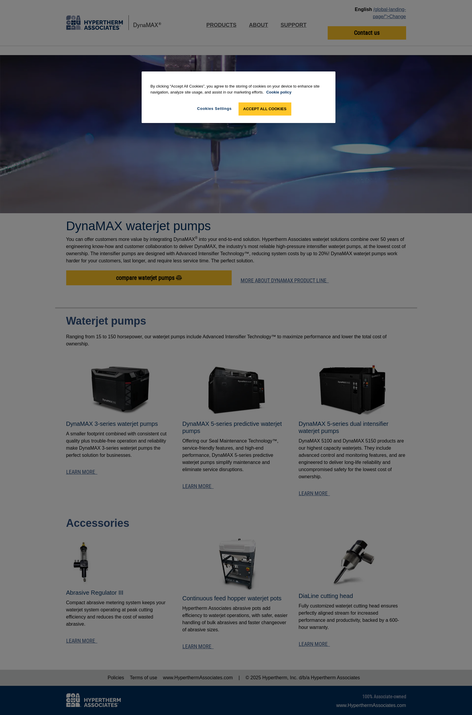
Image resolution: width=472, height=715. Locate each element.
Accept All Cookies (265, 109)
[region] (238, 97)
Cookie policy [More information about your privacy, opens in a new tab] (279, 92)
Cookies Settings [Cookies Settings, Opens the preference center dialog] (214, 108)
